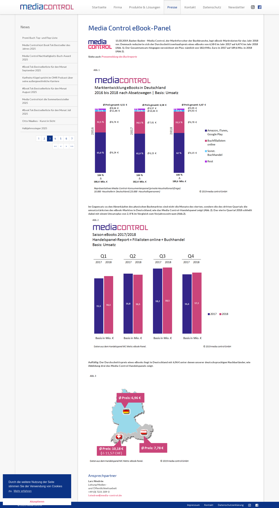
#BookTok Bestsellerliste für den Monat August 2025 (44, 90)
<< (55, 146)
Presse (172, 7)
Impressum (193, 504)
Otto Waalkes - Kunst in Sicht (38, 120)
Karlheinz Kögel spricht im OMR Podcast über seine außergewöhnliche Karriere (47, 79)
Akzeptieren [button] (37, 501)
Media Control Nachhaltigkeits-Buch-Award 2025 (46, 57)
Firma (118, 7)
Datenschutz (212, 7)
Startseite (99, 7)
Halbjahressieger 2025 (34, 128)
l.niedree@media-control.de (105, 495)
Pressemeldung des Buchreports (119, 56)
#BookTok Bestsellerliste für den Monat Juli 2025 (46, 112)
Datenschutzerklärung (231, 504)
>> (71, 146)
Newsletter (236, 7)
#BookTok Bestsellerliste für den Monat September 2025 (44, 68)
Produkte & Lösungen (144, 7)
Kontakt (190, 7)
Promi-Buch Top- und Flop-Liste (39, 37)
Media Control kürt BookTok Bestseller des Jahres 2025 (46, 47)
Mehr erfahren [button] (23, 491)
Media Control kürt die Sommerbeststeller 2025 (45, 101)
